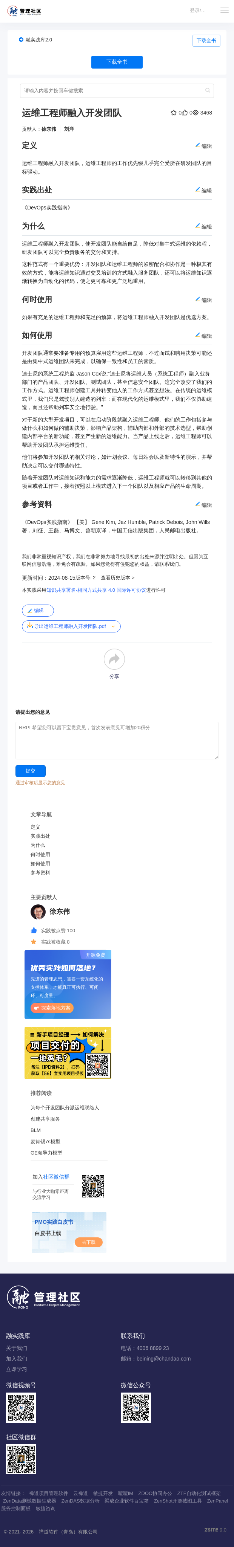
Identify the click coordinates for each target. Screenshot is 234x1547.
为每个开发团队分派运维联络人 (65, 1107)
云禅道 (80, 1493)
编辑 (35, 611)
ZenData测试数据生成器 (29, 1501)
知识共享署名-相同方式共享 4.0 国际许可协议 (96, 590)
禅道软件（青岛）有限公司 (68, 1532)
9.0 (215, 1530)
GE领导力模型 (46, 1153)
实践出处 (40, 836)
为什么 (38, 845)
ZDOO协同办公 (155, 1493)
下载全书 (206, 40)
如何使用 (40, 863)
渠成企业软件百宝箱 (127, 1501)
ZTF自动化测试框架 (199, 1493)
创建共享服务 (45, 1119)
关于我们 (16, 1348)
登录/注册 (200, 10)
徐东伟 (49, 129)
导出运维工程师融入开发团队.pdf (66, 625)
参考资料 (40, 872)
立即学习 (16, 1369)
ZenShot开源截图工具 (178, 1501)
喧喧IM (125, 1493)
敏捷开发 (103, 1493)
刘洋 (69, 129)
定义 (35, 827)
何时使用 (40, 854)
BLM (36, 1130)
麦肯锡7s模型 (45, 1141)
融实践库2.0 (39, 40)
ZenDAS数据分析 (81, 1501)
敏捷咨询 (45, 1508)
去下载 (88, 1242)
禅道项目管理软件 (48, 1493)
